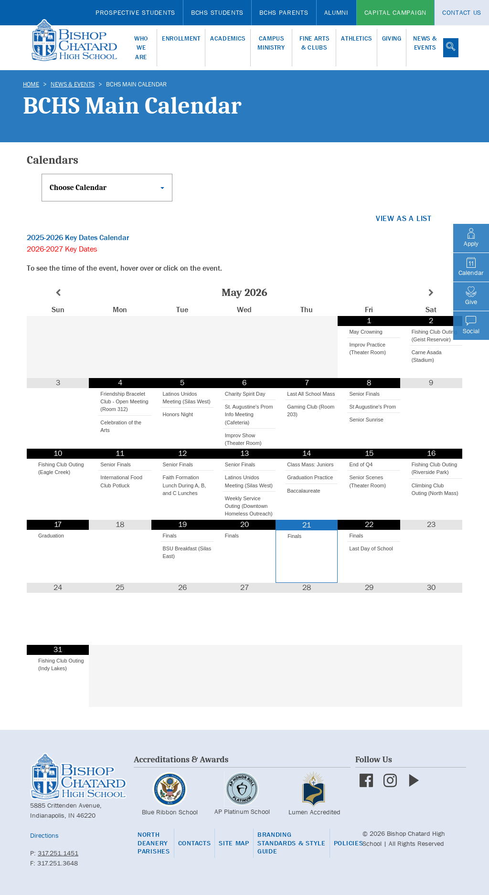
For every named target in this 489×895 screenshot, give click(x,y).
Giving (392, 38)
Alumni (336, 12)
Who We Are (141, 47)
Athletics (356, 38)
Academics (227, 38)
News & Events (424, 43)
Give (471, 296)
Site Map (234, 843)
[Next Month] (431, 293)
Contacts (194, 843)
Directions (44, 835)
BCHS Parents (283, 12)
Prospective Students (135, 12)
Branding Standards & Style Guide (291, 843)
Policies (348, 843)
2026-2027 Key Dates (62, 249)
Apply (471, 238)
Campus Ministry (271, 43)
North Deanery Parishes (154, 843)
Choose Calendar (78, 187)
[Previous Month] (58, 293)
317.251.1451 (58, 853)
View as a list (404, 218)
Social (471, 325)
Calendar (471, 267)
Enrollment (181, 38)
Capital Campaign (395, 12)
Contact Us (461, 12)
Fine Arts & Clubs (314, 43)
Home (31, 84)
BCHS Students (217, 12)
